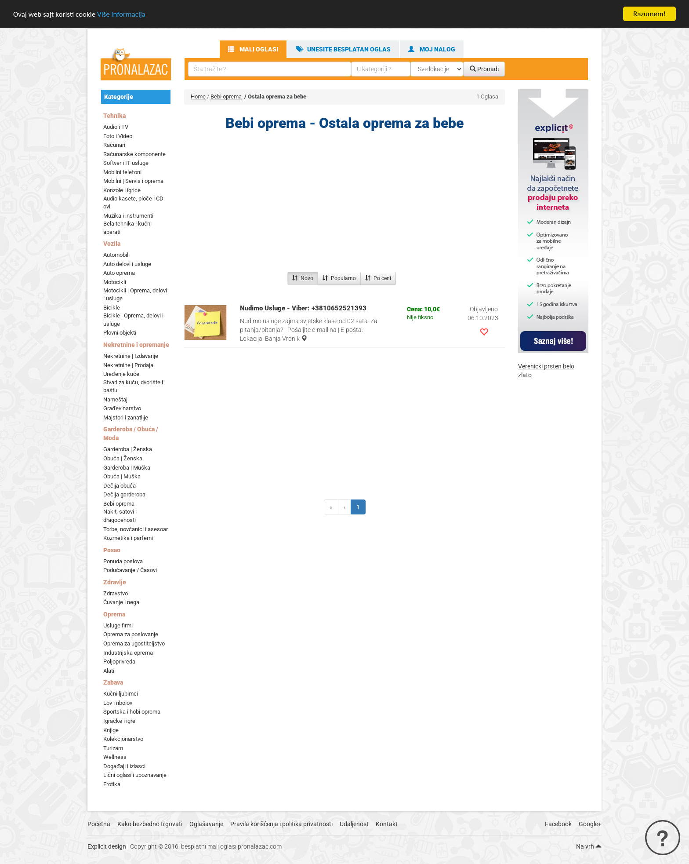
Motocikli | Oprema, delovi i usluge (135, 294)
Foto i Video (117, 136)
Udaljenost (354, 824)
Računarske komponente (134, 154)
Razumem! (649, 13)
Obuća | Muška (122, 476)
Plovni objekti (119, 332)
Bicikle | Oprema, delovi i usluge (133, 319)
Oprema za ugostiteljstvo (134, 643)
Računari (114, 145)
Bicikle (111, 307)
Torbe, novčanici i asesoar (135, 528)
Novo (302, 278)
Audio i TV (115, 127)
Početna (98, 824)
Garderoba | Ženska (127, 449)
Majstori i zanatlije (125, 417)
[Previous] (331, 506)
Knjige (111, 729)
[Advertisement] (344, 203)
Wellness (115, 757)
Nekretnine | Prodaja (128, 364)
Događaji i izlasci (124, 766)
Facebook (558, 824)
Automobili (116, 255)
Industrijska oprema (128, 652)
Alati (108, 670)
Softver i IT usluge (126, 163)
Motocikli (114, 282)
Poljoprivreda (119, 661)
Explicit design (106, 846)
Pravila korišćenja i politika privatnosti (281, 824)
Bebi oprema (118, 503)
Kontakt (387, 824)
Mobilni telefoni (122, 172)
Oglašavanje (206, 824)
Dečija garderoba (124, 494)
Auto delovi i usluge (127, 264)
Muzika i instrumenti (128, 215)
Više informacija (121, 14)
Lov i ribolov (117, 703)
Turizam (113, 748)
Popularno (339, 278)
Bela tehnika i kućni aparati (127, 227)
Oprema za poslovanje (130, 634)
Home (198, 96)
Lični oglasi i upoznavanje (135, 775)
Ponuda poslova (123, 561)
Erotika (111, 784)
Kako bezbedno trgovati (149, 824)
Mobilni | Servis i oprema (133, 181)
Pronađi (484, 69)
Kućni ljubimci (120, 693)
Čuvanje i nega (121, 602)
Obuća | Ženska (122, 458)
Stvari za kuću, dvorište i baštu (133, 386)
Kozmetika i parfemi (128, 538)
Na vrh (589, 846)
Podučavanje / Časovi (130, 570)
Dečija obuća (119, 485)
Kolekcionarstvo (123, 739)
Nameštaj (115, 399)
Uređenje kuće (121, 374)
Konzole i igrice (122, 190)
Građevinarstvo (122, 408)
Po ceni (378, 278)
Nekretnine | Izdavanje (130, 356)
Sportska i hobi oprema (131, 711)
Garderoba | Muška (126, 467)
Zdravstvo (115, 593)
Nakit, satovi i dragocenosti (120, 515)
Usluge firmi (118, 625)
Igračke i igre (119, 721)
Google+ (590, 824)
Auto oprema (119, 273)
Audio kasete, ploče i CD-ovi (134, 202)
